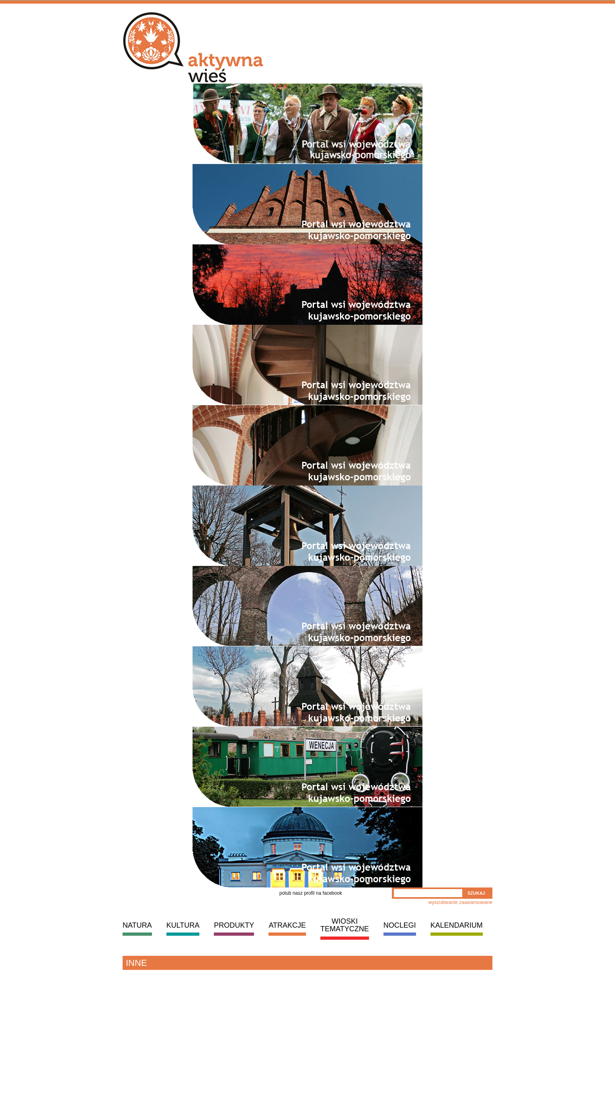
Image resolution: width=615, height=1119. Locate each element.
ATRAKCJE (287, 925)
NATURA (137, 925)
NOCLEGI (399, 925)
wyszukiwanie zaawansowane (460, 902)
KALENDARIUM (456, 925)
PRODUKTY (234, 925)
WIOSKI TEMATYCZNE (344, 925)
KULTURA (183, 925)
